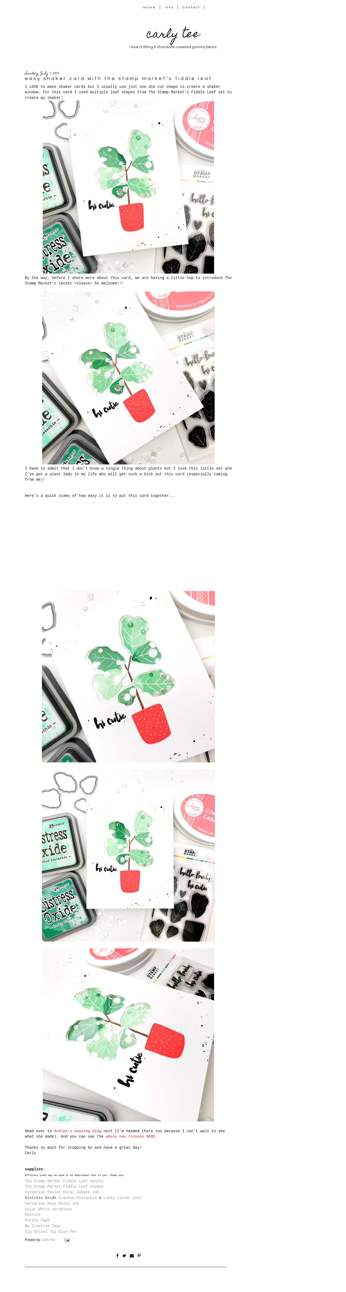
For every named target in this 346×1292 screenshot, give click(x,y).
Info (169, 7)
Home (149, 7)
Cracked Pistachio (78, 1198)
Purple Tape (37, 1220)
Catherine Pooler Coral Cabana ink (62, 1192)
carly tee (173, 35)
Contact (192, 7)
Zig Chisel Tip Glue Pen (50, 1232)
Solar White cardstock (48, 1209)
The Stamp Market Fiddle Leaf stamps (64, 1186)
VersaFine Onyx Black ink (52, 1203)
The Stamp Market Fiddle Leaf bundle (64, 1181)
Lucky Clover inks (123, 1198)
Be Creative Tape (43, 1226)
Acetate (33, 1215)
